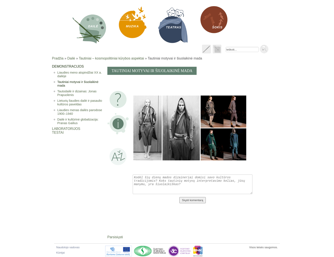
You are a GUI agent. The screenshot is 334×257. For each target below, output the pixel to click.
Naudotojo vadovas (68, 247)
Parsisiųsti (115, 237)
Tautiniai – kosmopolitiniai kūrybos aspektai (111, 58)
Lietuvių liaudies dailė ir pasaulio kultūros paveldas (79, 102)
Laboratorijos (66, 129)
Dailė (71, 58)
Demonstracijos (68, 66)
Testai (58, 132)
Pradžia (57, 58)
